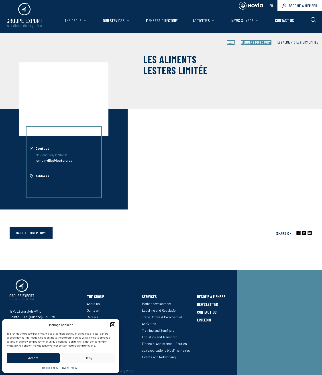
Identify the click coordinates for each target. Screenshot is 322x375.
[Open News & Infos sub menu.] (257, 22)
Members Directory (163, 21)
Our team (93, 310)
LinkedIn (204, 319)
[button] (112, 325)
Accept (33, 358)
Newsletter (207, 304)
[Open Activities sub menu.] (214, 22)
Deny (88, 358)
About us (93, 304)
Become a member (299, 5)
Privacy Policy (69, 367)
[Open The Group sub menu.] (87, 22)
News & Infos (243, 21)
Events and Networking (159, 357)
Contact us (284, 21)
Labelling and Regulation (159, 310)
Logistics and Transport (159, 337)
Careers (92, 317)
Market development (156, 304)
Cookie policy (50, 367)
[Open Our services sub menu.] (129, 22)
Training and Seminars (158, 330)
